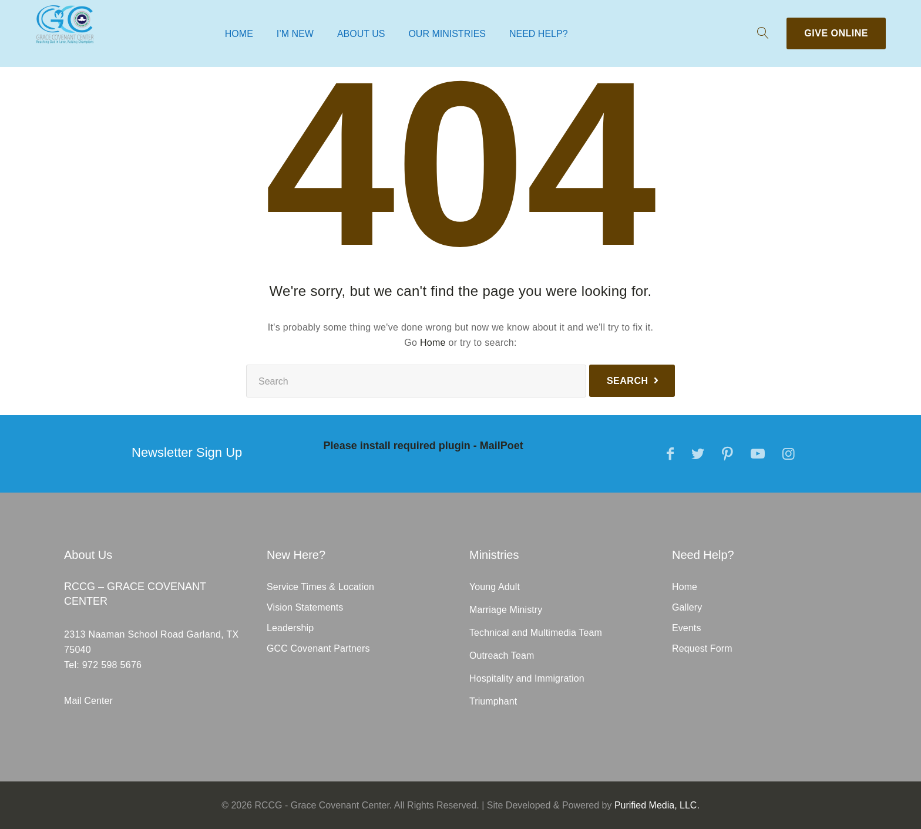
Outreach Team (501, 655)
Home (239, 34)
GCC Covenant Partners (318, 648)
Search (627, 381)
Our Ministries (447, 34)
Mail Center (88, 701)
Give (836, 33)
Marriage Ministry (505, 610)
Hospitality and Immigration (526, 678)
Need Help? (538, 34)
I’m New (295, 34)
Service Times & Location (320, 587)
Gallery (687, 607)
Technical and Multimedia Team (535, 633)
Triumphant (493, 701)
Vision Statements (305, 607)
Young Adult (494, 587)
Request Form (702, 648)
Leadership (290, 628)
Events (686, 628)
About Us (361, 34)
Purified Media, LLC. (657, 805)
